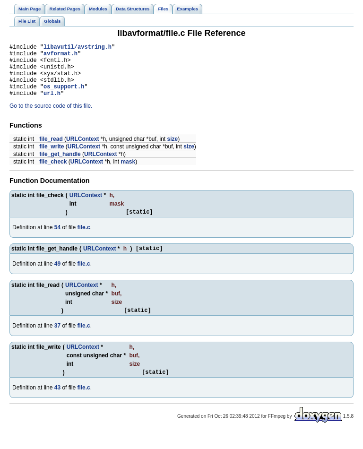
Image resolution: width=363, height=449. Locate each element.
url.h (51, 104)
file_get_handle (59, 165)
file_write (51, 158)
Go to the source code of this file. (50, 117)
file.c (83, 240)
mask (128, 173)
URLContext (82, 150)
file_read (50, 150)
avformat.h (60, 56)
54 (57, 240)
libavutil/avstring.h (77, 48)
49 (57, 278)
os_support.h (63, 96)
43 (57, 404)
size (172, 150)
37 (57, 341)
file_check (53, 173)
